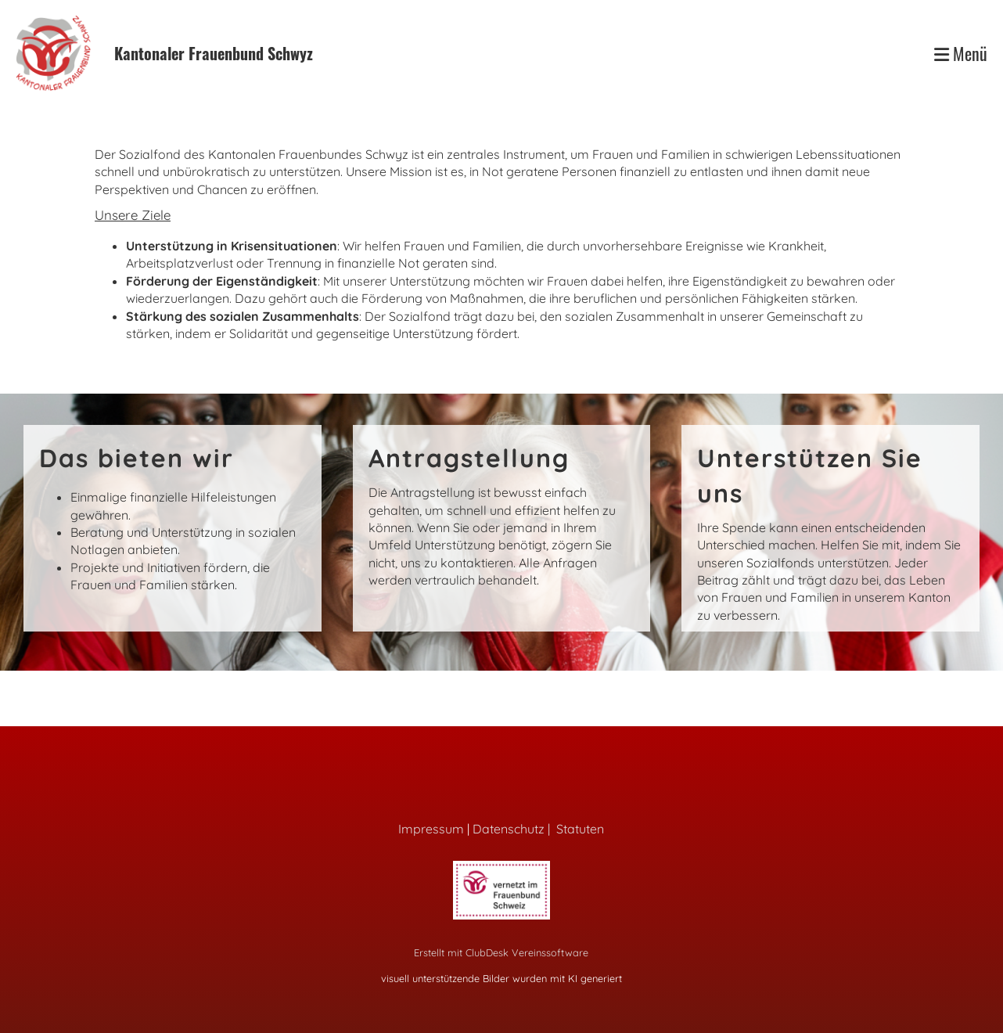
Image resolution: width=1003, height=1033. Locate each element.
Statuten (580, 829)
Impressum (431, 829)
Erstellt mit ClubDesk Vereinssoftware (501, 952)
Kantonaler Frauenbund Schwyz (213, 53)
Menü (960, 53)
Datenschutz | (514, 829)
